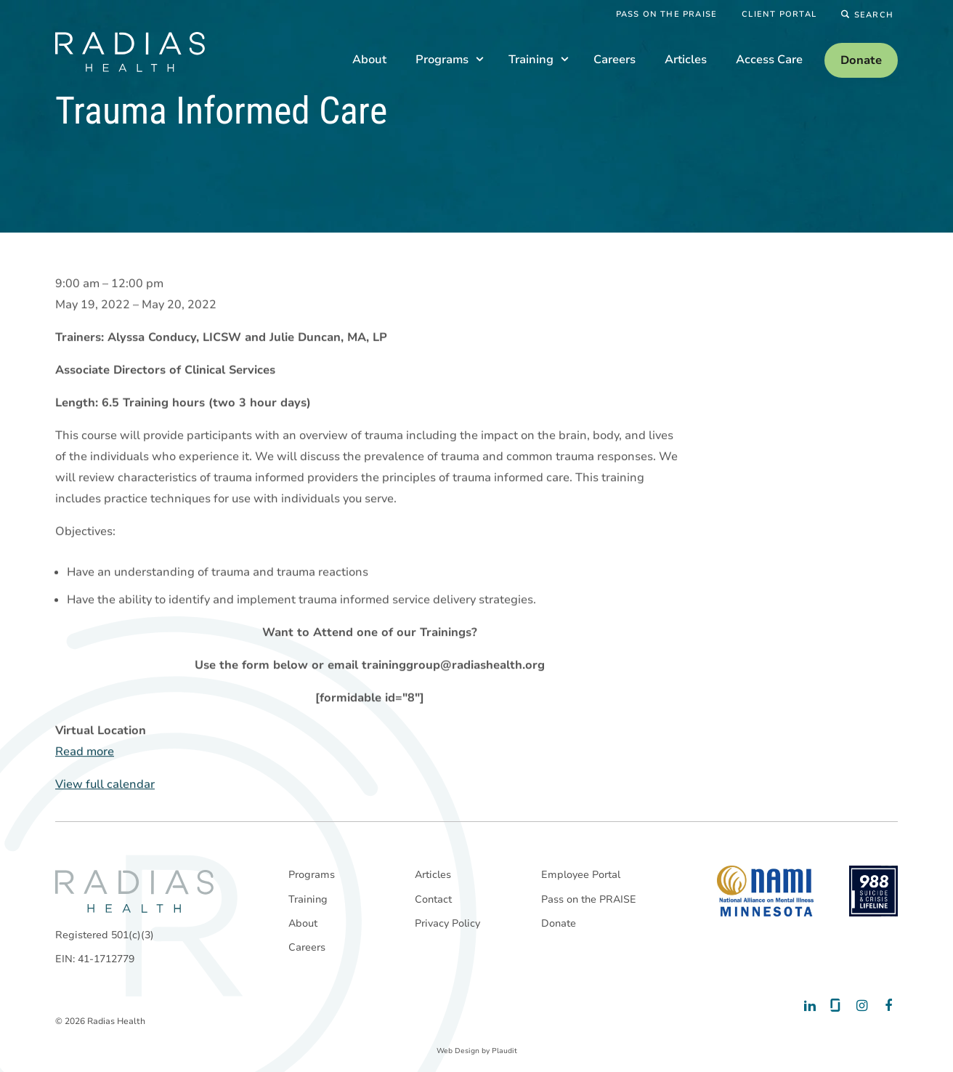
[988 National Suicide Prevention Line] (873, 891)
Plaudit (504, 1051)
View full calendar (105, 785)
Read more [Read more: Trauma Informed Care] (84, 752)
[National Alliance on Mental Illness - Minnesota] (765, 891)
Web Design (458, 1051)
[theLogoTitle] (130, 52)
